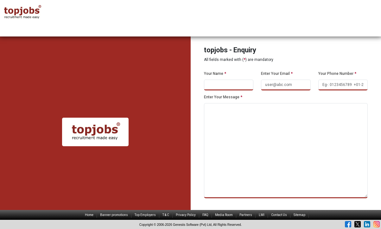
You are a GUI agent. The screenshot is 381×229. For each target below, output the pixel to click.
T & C (165, 215)
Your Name (215, 73)
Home (89, 215)
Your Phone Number (337, 73)
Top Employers (145, 215)
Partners (245, 215)
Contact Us (279, 215)
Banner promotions (114, 215)
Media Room (224, 215)
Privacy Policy (186, 215)
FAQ (205, 215)
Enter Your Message (223, 97)
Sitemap (299, 215)
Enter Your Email (277, 73)
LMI (261, 215)
